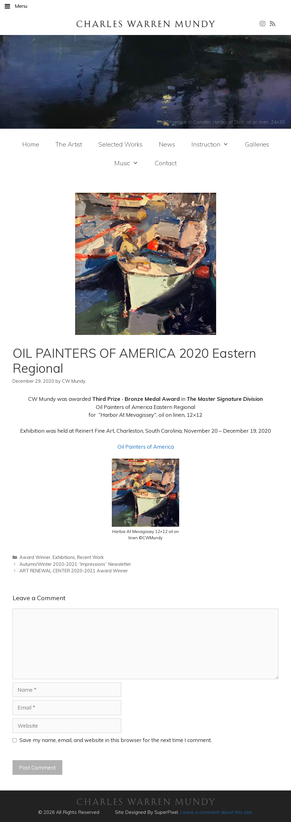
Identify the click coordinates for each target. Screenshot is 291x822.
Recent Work (90, 557)
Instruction (210, 144)
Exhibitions (64, 557)
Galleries (257, 144)
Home (30, 144)
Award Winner (34, 557)
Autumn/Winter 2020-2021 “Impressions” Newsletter (75, 564)
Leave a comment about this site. (216, 812)
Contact (166, 163)
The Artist (68, 144)
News (167, 144)
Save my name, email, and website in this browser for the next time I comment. (115, 740)
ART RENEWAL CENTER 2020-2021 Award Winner (73, 571)
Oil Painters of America (145, 446)
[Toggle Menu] (7, 6)
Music (126, 163)
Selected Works (120, 144)
